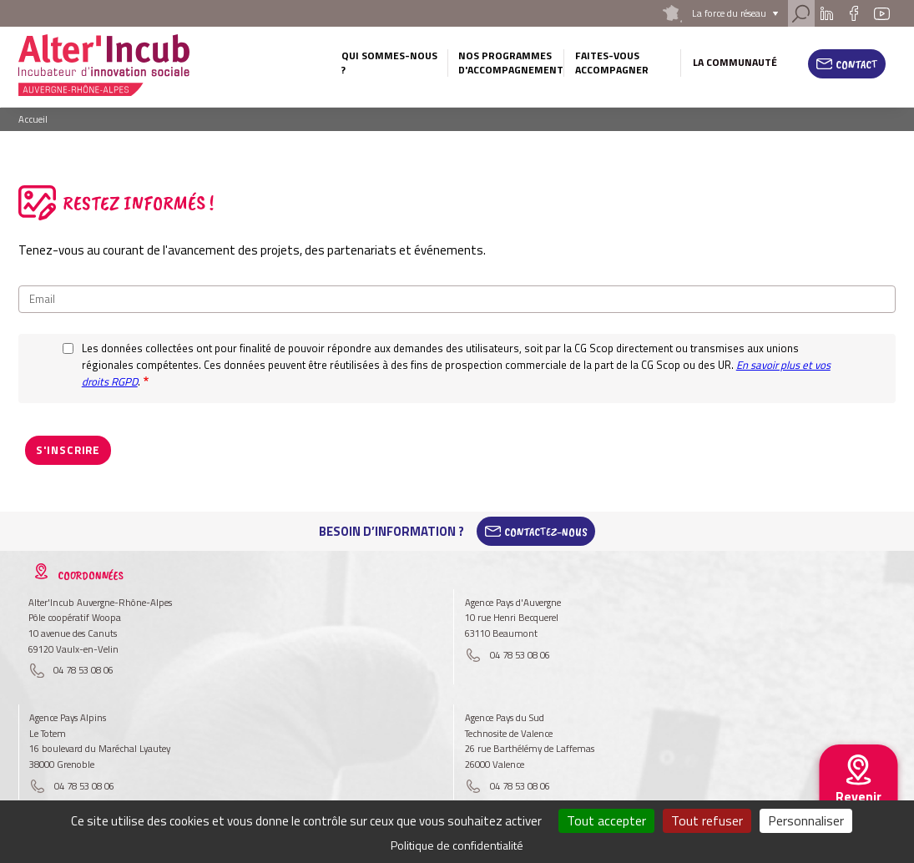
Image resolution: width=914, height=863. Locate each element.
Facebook (853, 13)
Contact (856, 64)
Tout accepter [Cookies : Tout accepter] (606, 820)
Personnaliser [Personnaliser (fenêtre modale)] (806, 820)
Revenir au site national (858, 809)
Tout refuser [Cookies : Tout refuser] (707, 820)
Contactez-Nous (546, 530)
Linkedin (827, 13)
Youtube (882, 13)
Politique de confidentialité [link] (457, 845)
